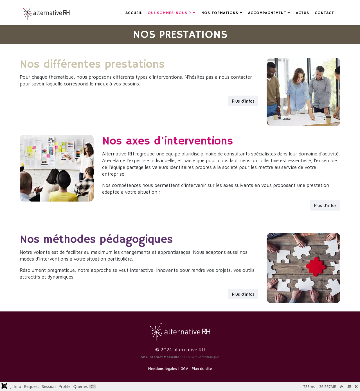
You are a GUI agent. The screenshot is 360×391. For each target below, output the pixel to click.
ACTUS (302, 12)
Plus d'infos (243, 100)
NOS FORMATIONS (219, 12)
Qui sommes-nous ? (170, 12)
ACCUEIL (133, 12)
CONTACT (324, 12)
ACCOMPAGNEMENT (267, 12)
